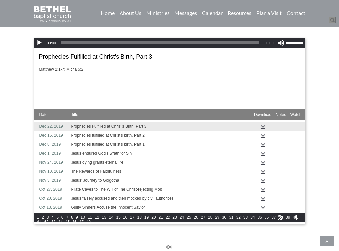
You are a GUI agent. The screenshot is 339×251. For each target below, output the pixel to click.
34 (252, 217)
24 (182, 217)
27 (203, 217)
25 (189, 217)
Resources (239, 13)
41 (39, 222)
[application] (169, 43)
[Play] (39, 43)
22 (168, 217)
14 (111, 217)
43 (53, 222)
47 (81, 222)
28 (210, 217)
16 (125, 217)
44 (60, 222)
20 (153, 217)
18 (139, 217)
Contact (296, 13)
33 (245, 217)
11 (90, 217)
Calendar (212, 13)
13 (104, 217)
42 (46, 222)
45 (67, 222)
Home (108, 13)
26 (196, 217)
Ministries (158, 13)
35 (260, 217)
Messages (185, 13)
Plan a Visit (269, 13)
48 (88, 222)
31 (231, 217)
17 (132, 217)
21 (161, 217)
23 (174, 217)
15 (118, 217)
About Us (130, 13)
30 (224, 217)
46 (74, 222)
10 (83, 217)
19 (146, 217)
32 (238, 217)
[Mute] (281, 43)
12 (97, 217)
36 (267, 217)
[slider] (160, 42)
